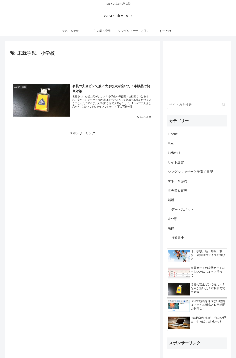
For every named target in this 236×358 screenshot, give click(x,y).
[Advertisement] (82, 67)
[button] (224, 105)
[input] (197, 105)
